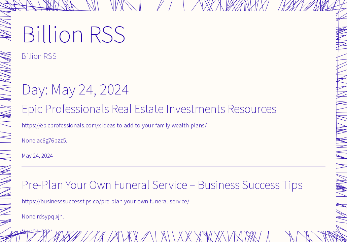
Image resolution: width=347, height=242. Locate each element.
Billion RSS (74, 33)
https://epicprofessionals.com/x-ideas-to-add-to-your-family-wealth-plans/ (114, 125)
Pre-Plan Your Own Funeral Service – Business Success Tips (162, 184)
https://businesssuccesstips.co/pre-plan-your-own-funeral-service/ (105, 201)
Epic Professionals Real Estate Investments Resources (149, 108)
